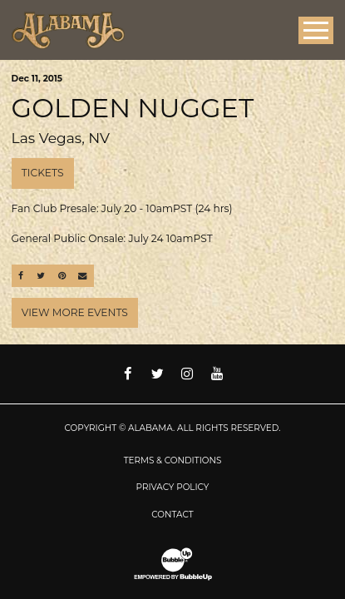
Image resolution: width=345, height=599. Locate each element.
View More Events (75, 312)
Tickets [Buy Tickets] (43, 172)
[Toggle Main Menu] (315, 30)
